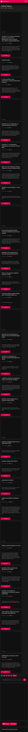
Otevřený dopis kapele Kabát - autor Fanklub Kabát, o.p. (11, 294)
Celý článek (6, 55)
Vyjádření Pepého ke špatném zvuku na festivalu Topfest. (11, 378)
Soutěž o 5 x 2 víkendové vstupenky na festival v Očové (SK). (11, 146)
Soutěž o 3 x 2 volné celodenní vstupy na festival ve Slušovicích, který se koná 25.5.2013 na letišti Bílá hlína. (11, 38)
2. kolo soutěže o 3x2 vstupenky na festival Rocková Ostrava (11, 80)
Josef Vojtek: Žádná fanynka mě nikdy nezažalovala (10, 612)
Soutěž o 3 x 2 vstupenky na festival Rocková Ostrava (10, 124)
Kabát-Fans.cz (6, 1)
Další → (14, 675)
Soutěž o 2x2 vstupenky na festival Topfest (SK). (10, 399)
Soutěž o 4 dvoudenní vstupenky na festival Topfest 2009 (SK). (11, 592)
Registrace (6, 723)
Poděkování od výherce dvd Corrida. (10, 656)
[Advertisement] (11, 21)
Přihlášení (13, 723)
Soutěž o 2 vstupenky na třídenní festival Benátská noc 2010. (11, 357)
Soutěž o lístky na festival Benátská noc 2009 (9, 568)
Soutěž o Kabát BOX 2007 (9, 461)
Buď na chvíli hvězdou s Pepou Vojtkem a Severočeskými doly (11, 167)
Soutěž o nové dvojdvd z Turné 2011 (11, 188)
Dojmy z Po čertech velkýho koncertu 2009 (10, 273)
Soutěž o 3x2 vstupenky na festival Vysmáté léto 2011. (10, 253)
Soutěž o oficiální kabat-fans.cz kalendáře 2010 (11, 442)
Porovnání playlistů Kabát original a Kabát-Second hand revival (11, 231)
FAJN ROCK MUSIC (8, 480)
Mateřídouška (6, 60)
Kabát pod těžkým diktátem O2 (10, 498)
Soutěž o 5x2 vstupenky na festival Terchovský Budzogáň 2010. (11, 335)
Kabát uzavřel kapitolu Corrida (11, 545)
